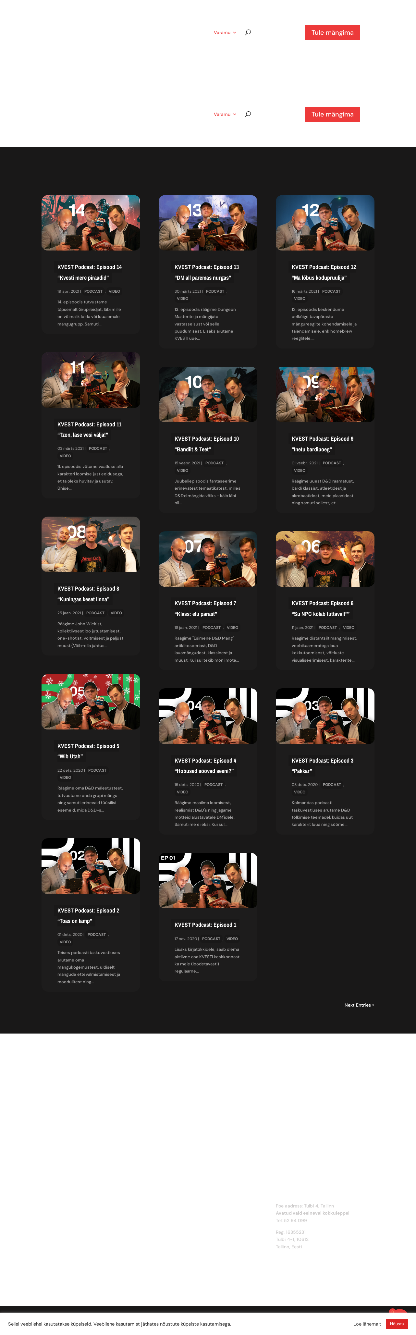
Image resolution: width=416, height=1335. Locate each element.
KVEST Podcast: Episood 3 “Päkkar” (322, 765)
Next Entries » (359, 1005)
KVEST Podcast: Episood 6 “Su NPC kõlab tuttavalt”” (322, 608)
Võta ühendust (175, 1213)
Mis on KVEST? (174, 1206)
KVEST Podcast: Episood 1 (205, 925)
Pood (168, 32)
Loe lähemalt (367, 1324)
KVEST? (194, 32)
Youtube (168, 1242)
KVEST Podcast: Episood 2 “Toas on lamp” (88, 915)
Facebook (169, 1235)
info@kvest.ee (291, 1254)
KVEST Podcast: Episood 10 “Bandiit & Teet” (207, 444)
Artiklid (137, 32)
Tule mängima (333, 32)
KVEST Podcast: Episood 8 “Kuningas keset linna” (88, 593)
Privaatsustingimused (182, 1277)
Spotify (167, 1249)
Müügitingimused (177, 1270)
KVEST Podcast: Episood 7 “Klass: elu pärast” (205, 608)
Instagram (170, 1228)
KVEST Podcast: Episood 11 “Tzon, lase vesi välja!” (89, 429)
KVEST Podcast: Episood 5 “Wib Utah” (88, 751)
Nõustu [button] (397, 1324)
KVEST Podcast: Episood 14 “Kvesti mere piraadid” (89, 272)
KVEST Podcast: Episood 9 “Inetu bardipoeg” (322, 444)
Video (114, 291)
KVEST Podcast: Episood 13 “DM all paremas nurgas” (207, 272)
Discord (167, 1220)
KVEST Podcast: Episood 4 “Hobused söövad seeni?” (205, 765)
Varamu (222, 32)
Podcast (93, 291)
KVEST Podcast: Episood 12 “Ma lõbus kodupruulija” (324, 272)
